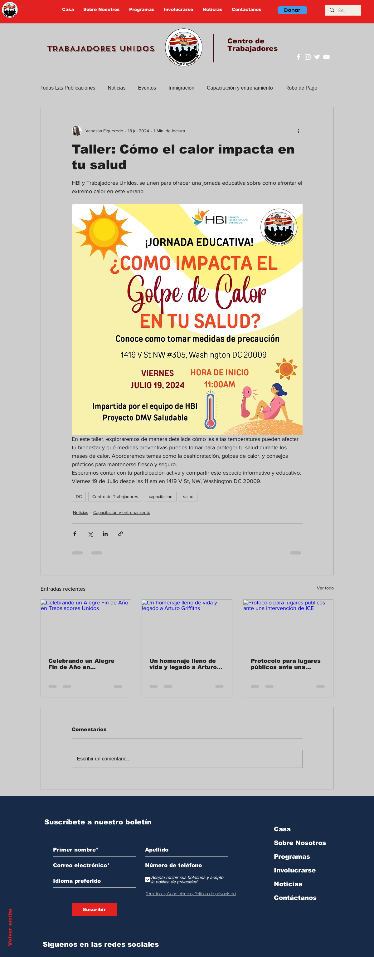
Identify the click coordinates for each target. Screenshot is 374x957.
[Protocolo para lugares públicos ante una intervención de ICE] (288, 625)
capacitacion (160, 496)
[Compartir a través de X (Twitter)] (90, 534)
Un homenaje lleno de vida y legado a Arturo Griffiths (183, 664)
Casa (282, 829)
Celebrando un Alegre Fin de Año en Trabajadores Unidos (81, 664)
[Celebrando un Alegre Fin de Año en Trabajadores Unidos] (86, 625)
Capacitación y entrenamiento (240, 87)
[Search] (343, 11)
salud (188, 496)
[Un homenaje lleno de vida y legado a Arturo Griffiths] (187, 625)
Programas (292, 856)
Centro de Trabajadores (115, 496)
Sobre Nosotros (300, 842)
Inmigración (181, 87)
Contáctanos (295, 897)
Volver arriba (10, 927)
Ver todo (325, 587)
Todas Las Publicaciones (68, 87)
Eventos (147, 87)
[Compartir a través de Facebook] (75, 534)
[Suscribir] (94, 909)
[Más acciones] (299, 130)
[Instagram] (308, 57)
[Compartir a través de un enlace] (121, 534)
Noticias (117, 87)
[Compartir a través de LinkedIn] (105, 534)
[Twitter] (317, 57)
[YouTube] (326, 57)
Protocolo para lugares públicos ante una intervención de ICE (286, 664)
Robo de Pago (301, 87)
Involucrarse (295, 870)
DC (79, 496)
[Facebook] (298, 57)
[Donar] (292, 10)
